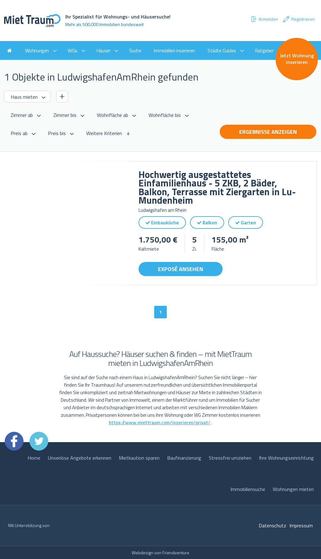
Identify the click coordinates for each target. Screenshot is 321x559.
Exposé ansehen (180, 269)
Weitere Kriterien (104, 133)
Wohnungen (37, 50)
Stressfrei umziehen (230, 458)
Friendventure (175, 552)
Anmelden (264, 19)
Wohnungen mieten (293, 489)
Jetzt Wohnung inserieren (297, 59)
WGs (72, 50)
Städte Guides (222, 50)
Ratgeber (264, 50)
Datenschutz (272, 525)
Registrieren (298, 19)
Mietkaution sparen (139, 458)
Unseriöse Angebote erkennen (79, 458)
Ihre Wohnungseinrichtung (286, 458)
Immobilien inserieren (174, 50)
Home (34, 458)
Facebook (14, 441)
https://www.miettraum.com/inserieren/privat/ (159, 422)
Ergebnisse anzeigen (268, 132)
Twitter (38, 441)
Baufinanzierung (184, 458)
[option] (66, 223)
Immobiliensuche (247, 489)
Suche (135, 50)
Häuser (103, 50)
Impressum (301, 525)
